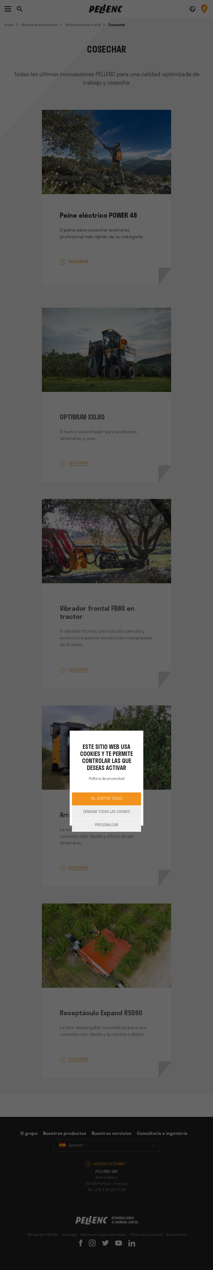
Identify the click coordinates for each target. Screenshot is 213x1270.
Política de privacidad (106, 779)
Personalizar (106, 825)
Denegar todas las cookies (106, 812)
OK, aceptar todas (106, 799)
